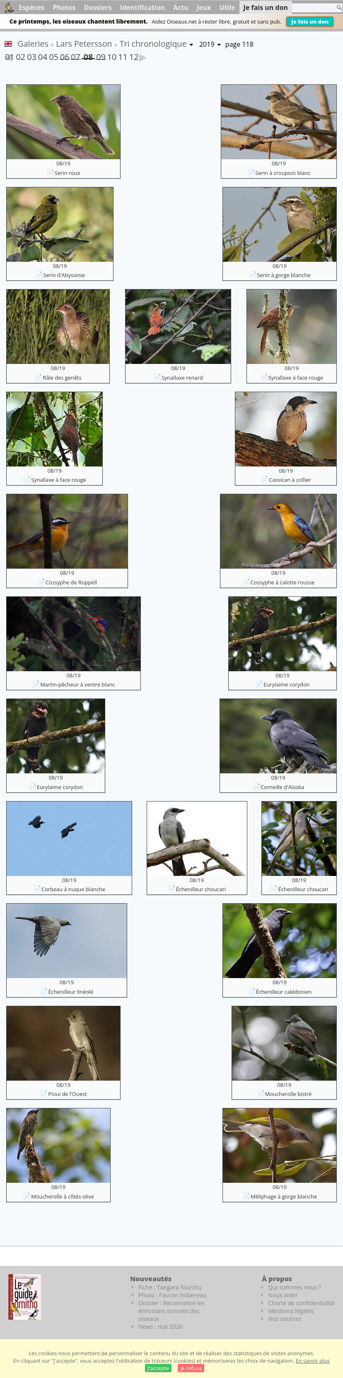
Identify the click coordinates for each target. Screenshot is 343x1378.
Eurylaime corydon (286, 684)
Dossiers (97, 7)
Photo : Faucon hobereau (172, 1295)
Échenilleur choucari (201, 889)
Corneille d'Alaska (282, 787)
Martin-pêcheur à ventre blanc (77, 684)
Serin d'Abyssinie (64, 275)
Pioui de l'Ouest (67, 1094)
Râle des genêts (62, 377)
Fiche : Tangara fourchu (170, 1287)
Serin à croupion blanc (282, 173)
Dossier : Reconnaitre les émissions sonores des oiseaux (171, 1311)
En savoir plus (313, 1360)
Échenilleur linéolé (70, 991)
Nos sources (284, 1319)
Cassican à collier (290, 479)
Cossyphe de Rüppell (71, 582)
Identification (142, 7)
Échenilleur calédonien (284, 991)
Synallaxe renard (182, 377)
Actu (180, 7)
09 (100, 55)
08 (88, 55)
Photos (64, 7)
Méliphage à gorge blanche (284, 1196)
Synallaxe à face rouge (296, 377)
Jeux (204, 7)
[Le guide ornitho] (24, 1297)
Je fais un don (310, 21)
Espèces (31, 7)
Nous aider (282, 1295)
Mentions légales (291, 1311)
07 (75, 55)
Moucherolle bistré (288, 1094)
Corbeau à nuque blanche (73, 889)
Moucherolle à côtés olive (62, 1196)
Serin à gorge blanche (284, 275)
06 (64, 55)
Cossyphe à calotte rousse (283, 582)
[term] (305, 7)
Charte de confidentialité (301, 1303)
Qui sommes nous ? (294, 1287)
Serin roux (67, 173)
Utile (227, 7)
